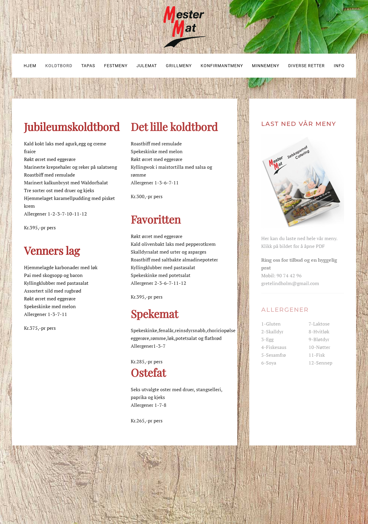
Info (339, 65)
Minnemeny (265, 65)
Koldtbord (58, 65)
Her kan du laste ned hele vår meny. (299, 238)
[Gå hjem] (184, 27)
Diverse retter (306, 65)
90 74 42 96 (289, 275)
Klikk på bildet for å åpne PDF (293, 246)
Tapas (88, 65)
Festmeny (115, 65)
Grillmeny (179, 65)
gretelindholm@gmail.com (290, 283)
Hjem (30, 65)
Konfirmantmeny (222, 65)
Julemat (146, 65)
